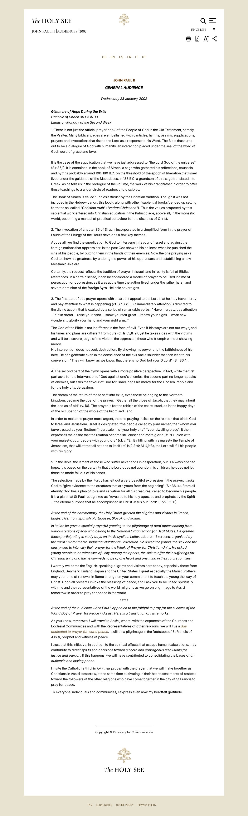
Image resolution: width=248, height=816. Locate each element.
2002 (83, 31)
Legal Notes (104, 804)
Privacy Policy (147, 804)
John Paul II (44, 31)
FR (129, 57)
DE (104, 57)
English (200, 31)
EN (113, 57)
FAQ (90, 804)
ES (121, 57)
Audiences (67, 31)
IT (136, 57)
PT (144, 57)
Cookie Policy (124, 804)
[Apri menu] (212, 20)
